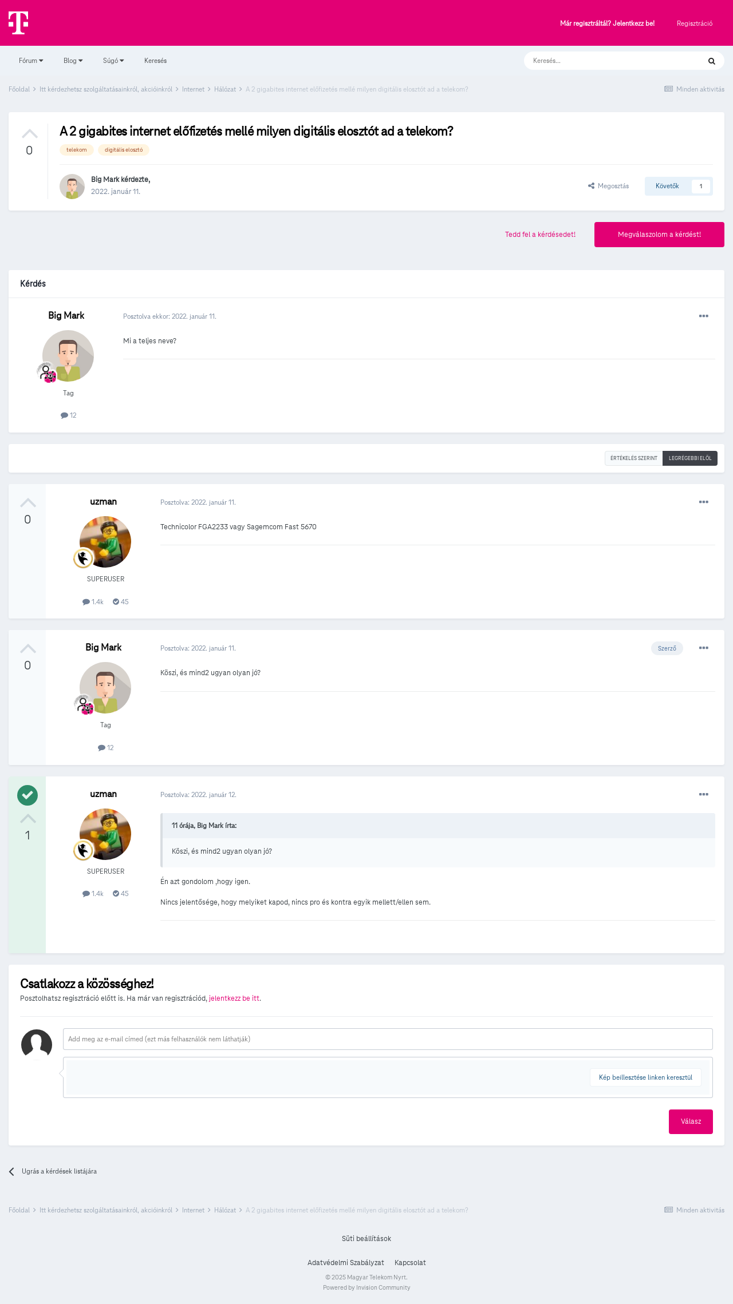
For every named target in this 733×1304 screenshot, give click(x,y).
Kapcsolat (410, 1262)
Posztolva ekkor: (169, 316)
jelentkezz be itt (234, 998)
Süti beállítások (366, 1238)
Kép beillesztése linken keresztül (645, 1077)
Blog (73, 60)
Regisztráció (694, 23)
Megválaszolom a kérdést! (659, 234)
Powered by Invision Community (367, 1287)
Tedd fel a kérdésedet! (540, 234)
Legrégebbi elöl (690, 458)
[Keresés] (600, 60)
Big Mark (105, 179)
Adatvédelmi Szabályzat (346, 1262)
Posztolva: (198, 502)
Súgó (113, 60)
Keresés (155, 60)
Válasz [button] (691, 1121)
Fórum (31, 60)
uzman (103, 502)
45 (121, 601)
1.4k (93, 601)
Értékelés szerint (633, 458)
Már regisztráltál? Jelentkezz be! (607, 23)
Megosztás (608, 185)
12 (68, 415)
